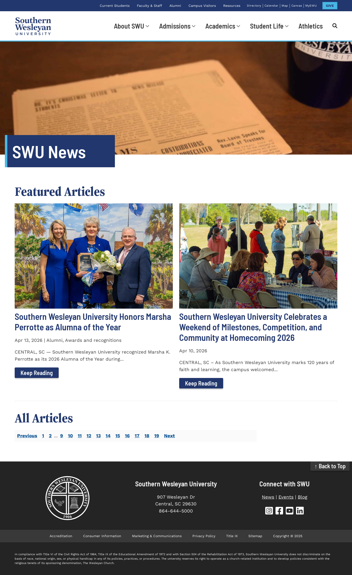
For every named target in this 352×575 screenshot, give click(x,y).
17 (137, 436)
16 (127, 436)
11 (80, 436)
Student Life (267, 26)
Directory (254, 5)
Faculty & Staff (149, 6)
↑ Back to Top (330, 466)
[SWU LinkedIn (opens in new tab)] (300, 511)
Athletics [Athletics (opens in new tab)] (310, 26)
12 (89, 436)
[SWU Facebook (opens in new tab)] (279, 511)
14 (108, 436)
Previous (27, 436)
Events (286, 497)
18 (146, 436)
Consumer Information (102, 536)
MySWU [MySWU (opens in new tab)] (311, 5)
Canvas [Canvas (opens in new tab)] (296, 5)
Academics (220, 26)
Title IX (232, 536)
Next (169, 436)
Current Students (115, 6)
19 (156, 436)
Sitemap (255, 536)
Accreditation (61, 536)
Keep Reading (37, 372)
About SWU (129, 26)
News (268, 497)
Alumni (175, 6)
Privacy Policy (203, 536)
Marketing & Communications (157, 536)
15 (117, 436)
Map (285, 5)
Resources (231, 6)
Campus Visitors (202, 6)
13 (98, 436)
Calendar (271, 5)
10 (70, 436)
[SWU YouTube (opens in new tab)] (290, 511)
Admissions (174, 26)
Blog (302, 497)
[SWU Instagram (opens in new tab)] (269, 511)
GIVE (330, 6)
